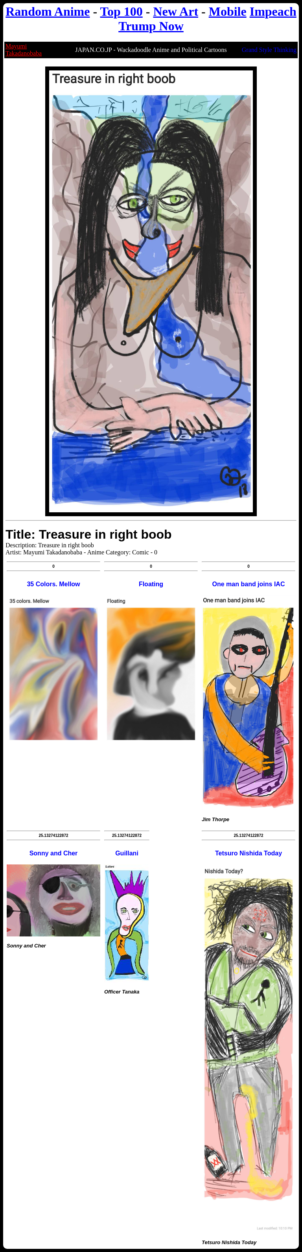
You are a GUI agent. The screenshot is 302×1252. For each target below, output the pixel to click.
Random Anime (48, 11)
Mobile (228, 11)
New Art (175, 11)
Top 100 (121, 11)
